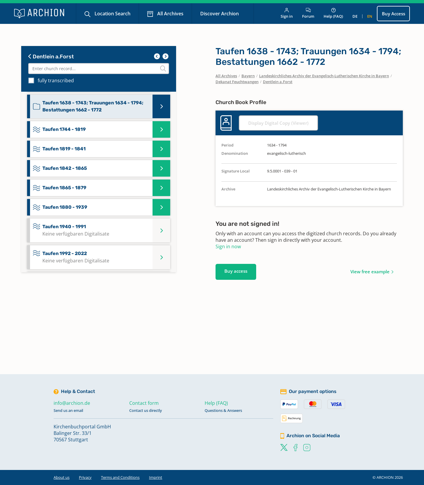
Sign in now (228, 246)
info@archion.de (72, 403)
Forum (308, 13)
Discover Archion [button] (220, 13)
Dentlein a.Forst (51, 56)
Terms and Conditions (120, 477)
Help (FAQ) (333, 13)
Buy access (235, 271)
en (369, 16)
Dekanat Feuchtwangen (237, 81)
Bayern (248, 75)
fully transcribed (56, 80)
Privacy (85, 477)
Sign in (287, 13)
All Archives (169, 13)
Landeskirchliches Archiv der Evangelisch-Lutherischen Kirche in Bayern (324, 75)
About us (61, 477)
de (354, 16)
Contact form (144, 403)
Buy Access (393, 14)
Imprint (155, 477)
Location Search (111, 13)
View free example (370, 271)
